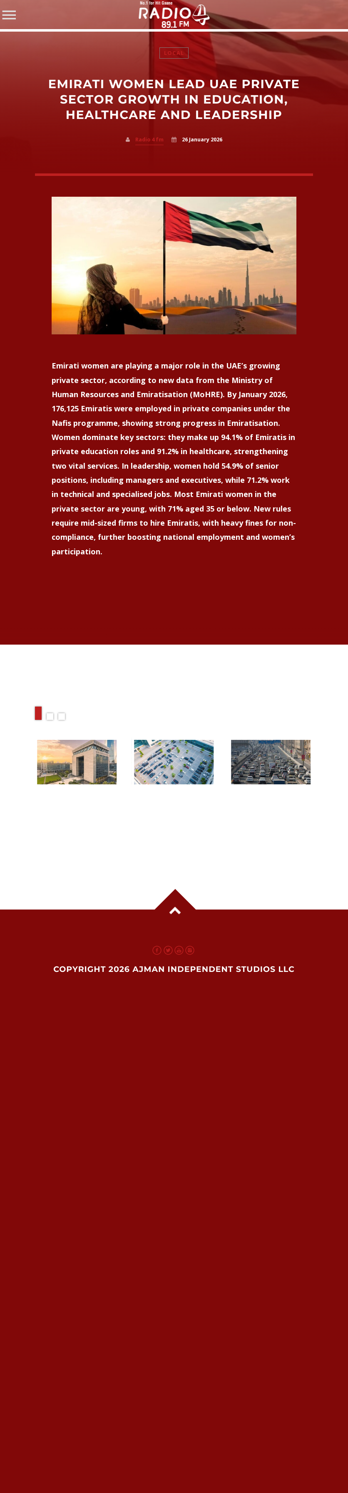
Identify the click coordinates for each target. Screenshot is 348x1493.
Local (174, 53)
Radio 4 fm (149, 139)
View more (77, 761)
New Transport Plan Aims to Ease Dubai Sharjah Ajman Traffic (267, 810)
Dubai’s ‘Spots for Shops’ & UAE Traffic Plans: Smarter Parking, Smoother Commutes (171, 818)
